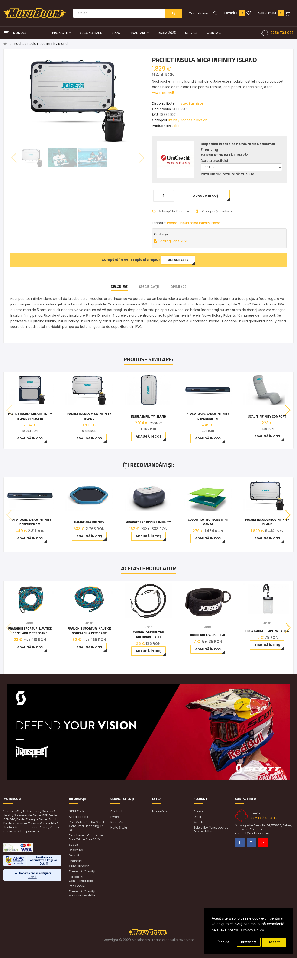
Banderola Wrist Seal (208, 635)
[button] (288, 410)
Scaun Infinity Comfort (267, 416)
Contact (116, 811)
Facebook (240, 842)
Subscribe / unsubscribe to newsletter (211, 829)
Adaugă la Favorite (174, 211)
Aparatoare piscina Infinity (148, 522)
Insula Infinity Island (148, 416)
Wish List (200, 822)
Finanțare (75, 861)
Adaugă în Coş (206, 195)
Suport (73, 845)
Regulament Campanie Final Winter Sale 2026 (86, 837)
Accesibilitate (78, 817)
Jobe (176, 125)
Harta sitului (119, 827)
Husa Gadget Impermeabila (267, 631)
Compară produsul (217, 211)
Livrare (114, 817)
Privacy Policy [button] (252, 930)
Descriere (119, 286)
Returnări (116, 822)
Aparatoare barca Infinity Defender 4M (207, 416)
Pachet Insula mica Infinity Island (41, 43)
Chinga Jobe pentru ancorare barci (148, 634)
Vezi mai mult (163, 92)
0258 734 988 (282, 32)
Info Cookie (77, 886)
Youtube (263, 842)
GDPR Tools (77, 811)
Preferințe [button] (248, 942)
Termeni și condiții (82, 871)
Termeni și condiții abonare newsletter (82, 893)
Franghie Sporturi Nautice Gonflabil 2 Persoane (30, 630)
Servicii (74, 855)
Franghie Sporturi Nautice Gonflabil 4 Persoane (89, 630)
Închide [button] (223, 942)
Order (197, 817)
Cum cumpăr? (79, 866)
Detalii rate (178, 260)
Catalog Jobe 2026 (171, 241)
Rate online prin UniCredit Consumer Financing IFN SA (86, 826)
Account (200, 811)
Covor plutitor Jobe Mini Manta (208, 522)
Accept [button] (274, 942)
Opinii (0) (178, 286)
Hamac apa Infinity (89, 522)
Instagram (251, 842)
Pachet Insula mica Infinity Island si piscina (30, 416)
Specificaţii (149, 286)
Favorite (230, 12)
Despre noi (76, 850)
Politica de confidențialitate (81, 879)
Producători (160, 811)
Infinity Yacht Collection (187, 120)
